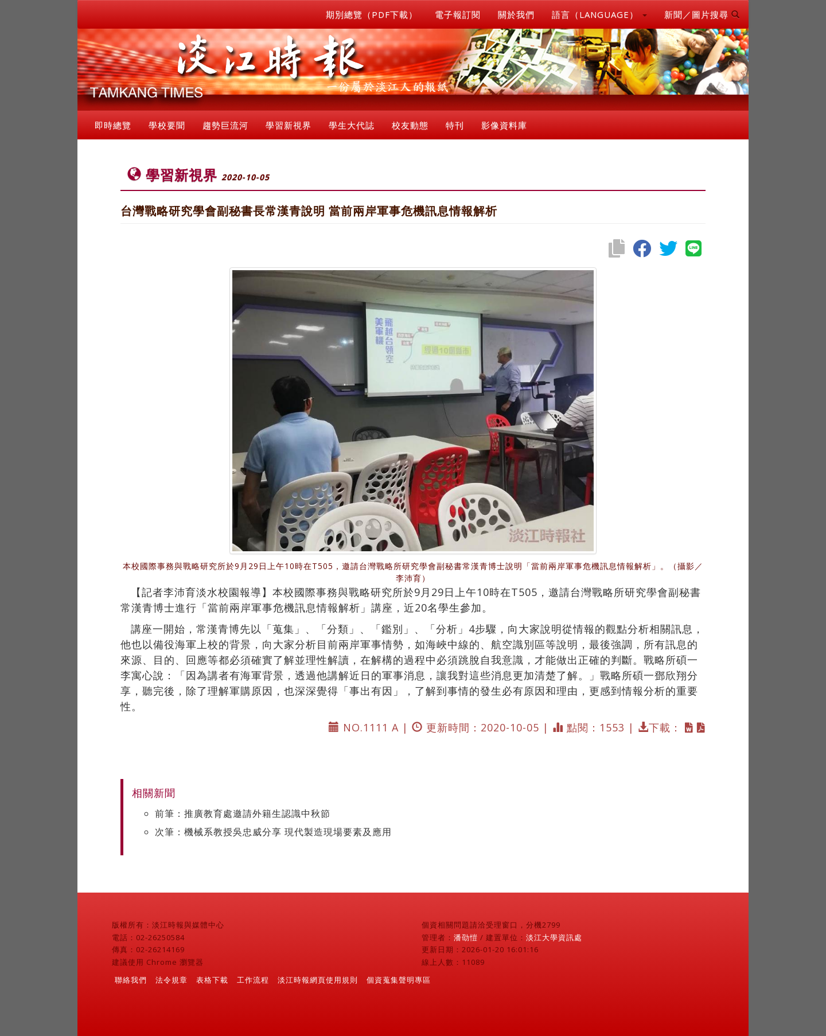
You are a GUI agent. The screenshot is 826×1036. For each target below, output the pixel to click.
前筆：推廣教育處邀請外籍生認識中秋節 (242, 813)
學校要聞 (167, 125)
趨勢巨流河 (225, 125)
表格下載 (212, 980)
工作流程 (253, 980)
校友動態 (410, 125)
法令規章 (171, 980)
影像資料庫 (504, 125)
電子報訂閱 (458, 14)
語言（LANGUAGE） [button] (599, 14)
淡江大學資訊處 (554, 937)
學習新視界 (288, 125)
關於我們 (516, 14)
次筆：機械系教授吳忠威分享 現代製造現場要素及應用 (273, 831)
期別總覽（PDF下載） (372, 14)
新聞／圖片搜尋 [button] (702, 14)
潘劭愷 (466, 937)
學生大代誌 (352, 125)
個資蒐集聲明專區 (399, 980)
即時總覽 (113, 125)
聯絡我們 (131, 980)
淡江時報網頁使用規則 (318, 980)
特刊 (455, 125)
